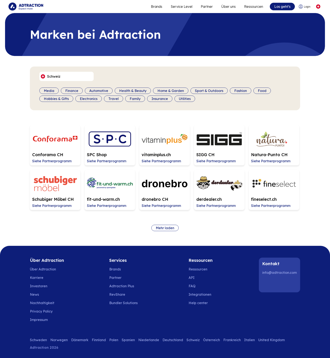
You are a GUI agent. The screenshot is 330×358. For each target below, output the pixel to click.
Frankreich (232, 340)
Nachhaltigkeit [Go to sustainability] (42, 303)
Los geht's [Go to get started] (282, 6)
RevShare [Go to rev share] (117, 294)
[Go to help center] (201, 303)
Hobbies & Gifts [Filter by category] (56, 99)
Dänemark (79, 340)
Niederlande (148, 340)
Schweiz (193, 340)
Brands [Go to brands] (115, 269)
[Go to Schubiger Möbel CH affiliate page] (55, 190)
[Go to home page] (25, 7)
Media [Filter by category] (49, 91)
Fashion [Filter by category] (240, 91)
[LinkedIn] (267, 284)
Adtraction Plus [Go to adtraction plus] (121, 286)
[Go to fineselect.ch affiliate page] (274, 190)
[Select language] (318, 6)
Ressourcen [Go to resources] (253, 6)
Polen (113, 340)
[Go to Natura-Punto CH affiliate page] (274, 145)
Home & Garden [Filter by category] (170, 91)
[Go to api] (201, 277)
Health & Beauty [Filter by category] (132, 91)
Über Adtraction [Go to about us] (43, 269)
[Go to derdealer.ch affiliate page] (219, 190)
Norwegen (59, 340)
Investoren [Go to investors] (38, 286)
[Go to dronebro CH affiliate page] (164, 190)
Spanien (128, 340)
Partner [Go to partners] (115, 277)
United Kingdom (271, 340)
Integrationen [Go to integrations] (200, 294)
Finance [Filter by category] (71, 91)
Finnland (99, 340)
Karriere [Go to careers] (36, 277)
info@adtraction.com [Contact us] (279, 272)
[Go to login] (305, 6)
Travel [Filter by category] (113, 99)
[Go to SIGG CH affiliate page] (219, 145)
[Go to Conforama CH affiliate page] (55, 145)
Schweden (38, 340)
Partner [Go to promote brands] (207, 6)
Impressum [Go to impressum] (39, 320)
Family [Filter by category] (135, 99)
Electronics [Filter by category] (88, 99)
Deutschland (172, 340)
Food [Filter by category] (262, 91)
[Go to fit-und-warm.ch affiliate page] (110, 190)
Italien (249, 340)
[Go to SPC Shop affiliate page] (110, 145)
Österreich (211, 340)
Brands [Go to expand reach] (156, 6)
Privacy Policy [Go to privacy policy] (41, 311)
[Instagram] (281, 284)
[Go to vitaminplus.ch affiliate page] (164, 145)
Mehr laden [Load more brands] (165, 228)
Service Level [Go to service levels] (181, 6)
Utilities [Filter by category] (185, 99)
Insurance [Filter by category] (160, 99)
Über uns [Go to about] (228, 6)
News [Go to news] (34, 294)
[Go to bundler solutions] (126, 303)
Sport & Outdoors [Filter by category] (209, 91)
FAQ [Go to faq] (192, 286)
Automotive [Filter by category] (98, 91)
